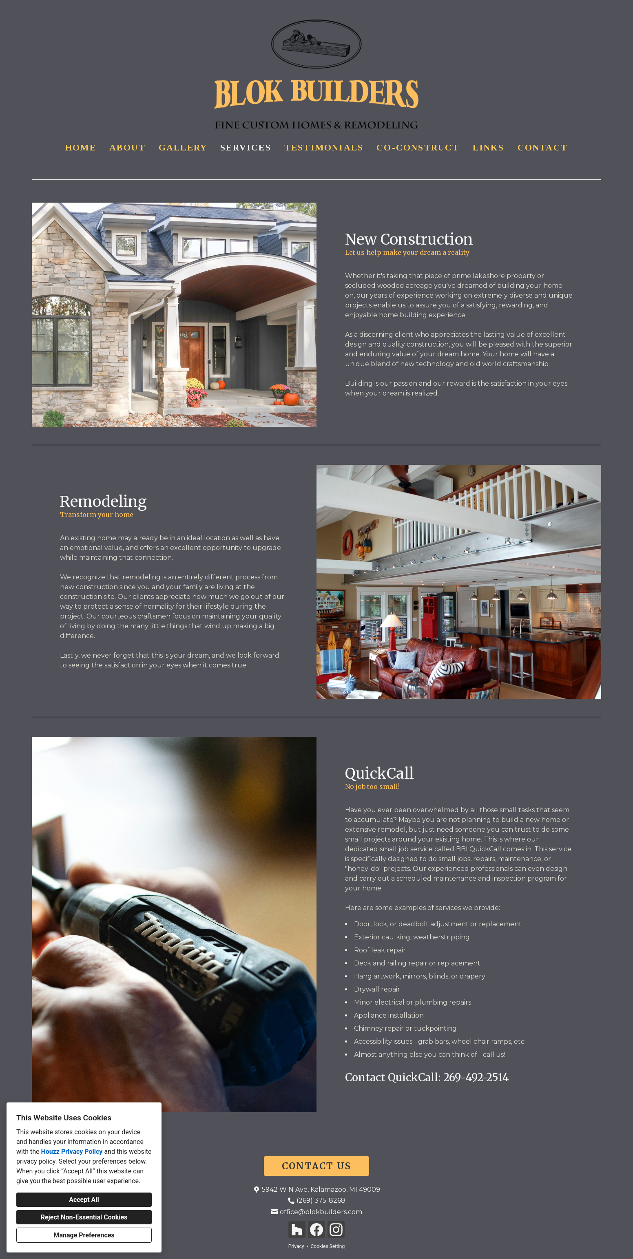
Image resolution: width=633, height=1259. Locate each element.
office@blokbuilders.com (321, 1212)
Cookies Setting (328, 1246)
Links (489, 147)
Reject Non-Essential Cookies (84, 1217)
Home (80, 147)
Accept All (84, 1200)
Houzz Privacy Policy (71, 1151)
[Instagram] (336, 1229)
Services (245, 147)
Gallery (183, 147)
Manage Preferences (83, 1235)
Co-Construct (417, 147)
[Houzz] (296, 1229)
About (127, 147)
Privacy (296, 1246)
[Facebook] (316, 1229)
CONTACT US (316, 1166)
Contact (543, 147)
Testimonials (323, 147)
